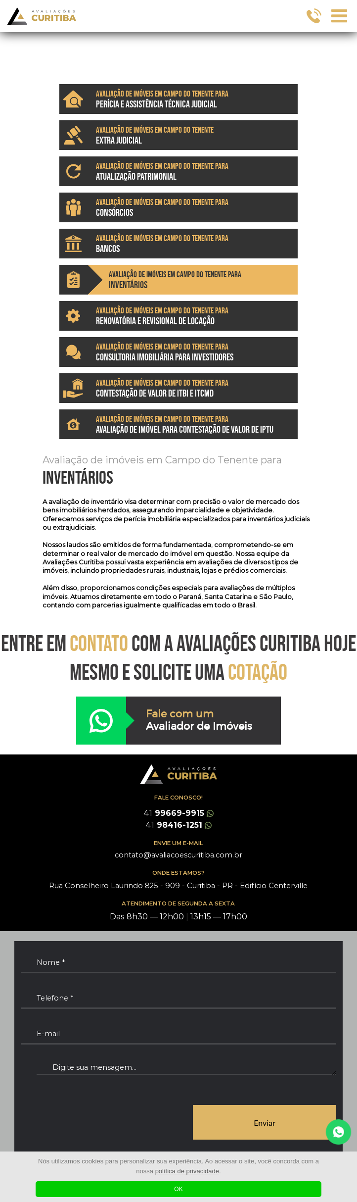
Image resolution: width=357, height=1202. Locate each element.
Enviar (264, 1122)
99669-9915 (178, 813)
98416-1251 (178, 825)
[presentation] (96, 1122)
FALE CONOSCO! (178, 797)
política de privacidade (187, 1171)
